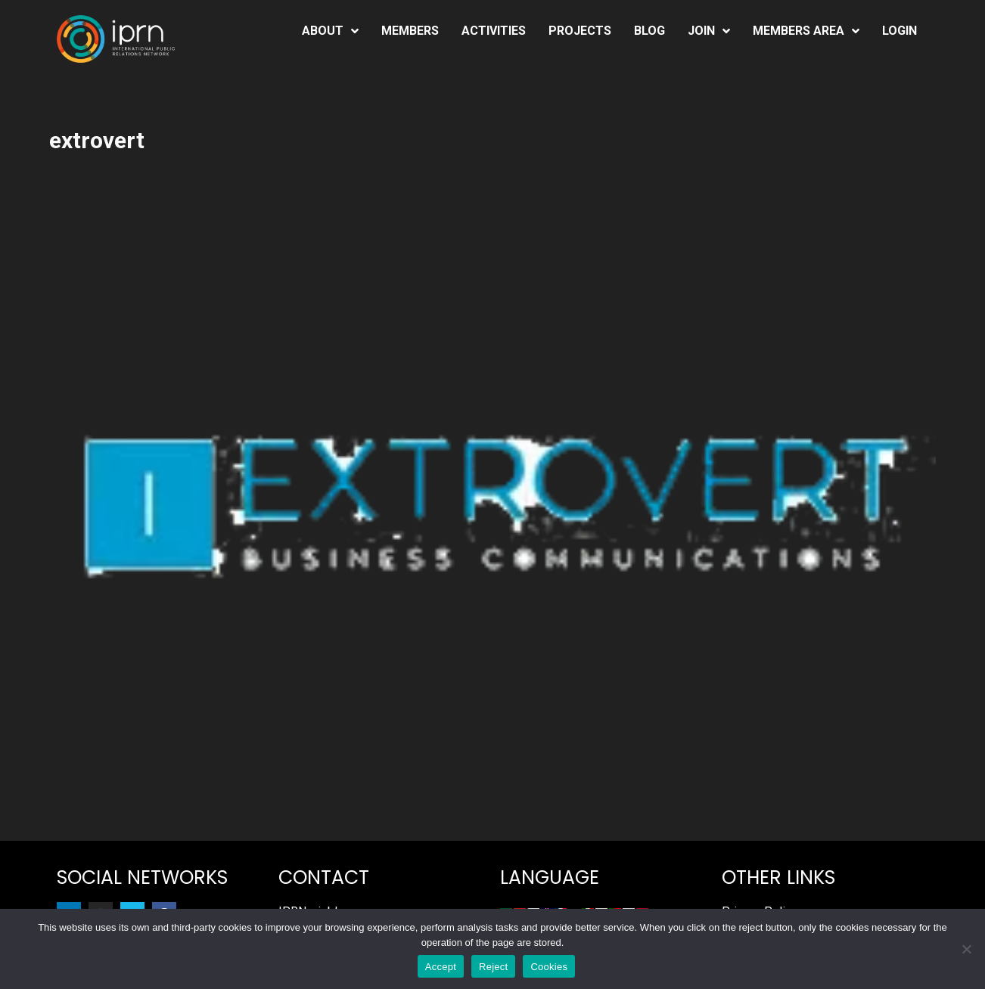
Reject (493, 966)
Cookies (548, 966)
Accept (440, 966)
